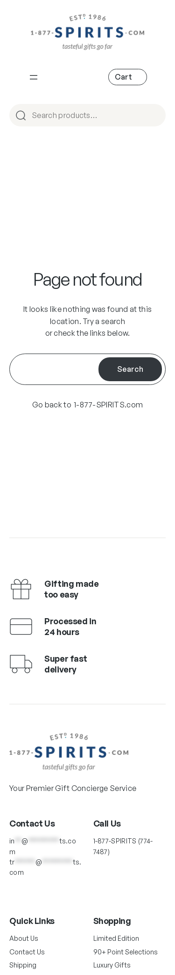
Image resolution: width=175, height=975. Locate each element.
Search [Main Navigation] (154, 116)
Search (130, 369)
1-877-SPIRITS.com (108, 404)
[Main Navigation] (33, 77)
